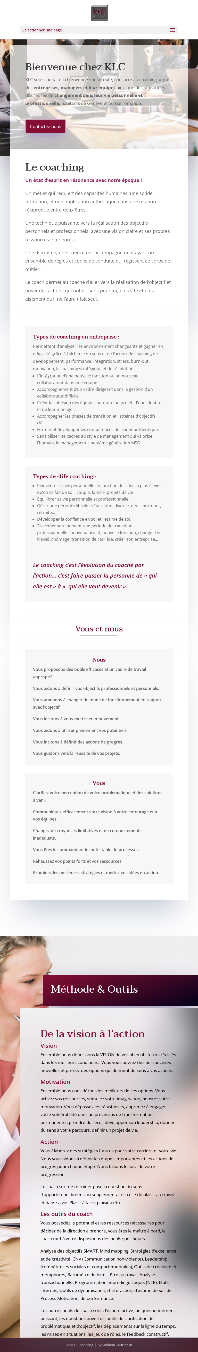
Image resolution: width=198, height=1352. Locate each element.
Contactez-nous (45, 126)
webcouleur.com (117, 1344)
